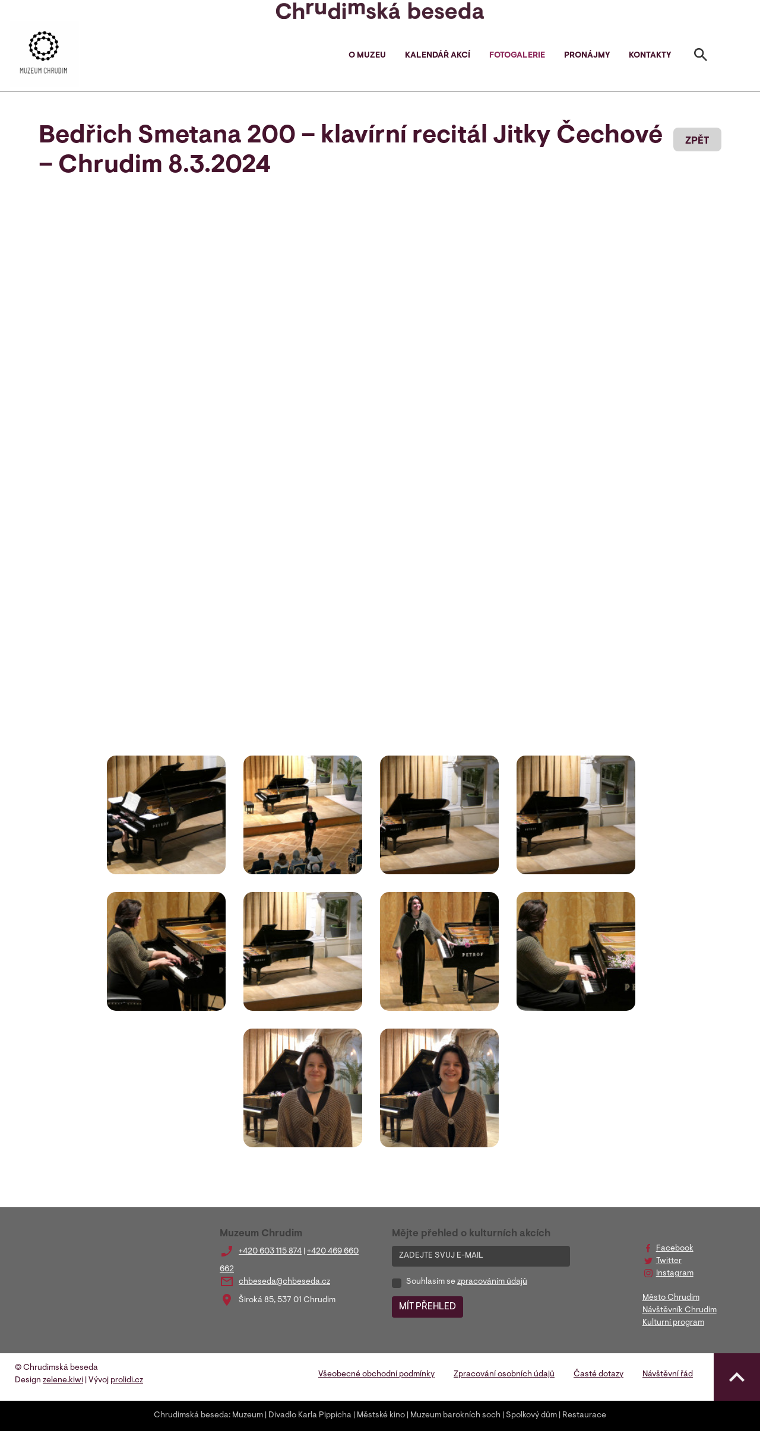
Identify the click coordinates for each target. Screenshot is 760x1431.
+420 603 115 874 (270, 1252)
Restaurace (584, 1415)
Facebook (675, 1249)
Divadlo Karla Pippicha (310, 1415)
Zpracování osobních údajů (504, 1374)
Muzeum (247, 1415)
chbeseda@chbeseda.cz (284, 1282)
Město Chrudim (670, 1298)
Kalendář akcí (437, 56)
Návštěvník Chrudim (679, 1310)
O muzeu (367, 56)
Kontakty (650, 56)
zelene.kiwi (63, 1380)
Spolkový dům (531, 1415)
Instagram (675, 1274)
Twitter (669, 1261)
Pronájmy (587, 56)
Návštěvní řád (667, 1374)
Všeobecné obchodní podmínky (376, 1374)
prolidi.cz (126, 1380)
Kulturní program (673, 1323)
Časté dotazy (598, 1374)
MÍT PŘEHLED (427, 1307)
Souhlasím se (466, 1282)
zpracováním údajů (492, 1282)
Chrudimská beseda (191, 1415)
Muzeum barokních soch (455, 1415)
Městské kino (381, 1415)
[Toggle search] (700, 57)
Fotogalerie (517, 56)
